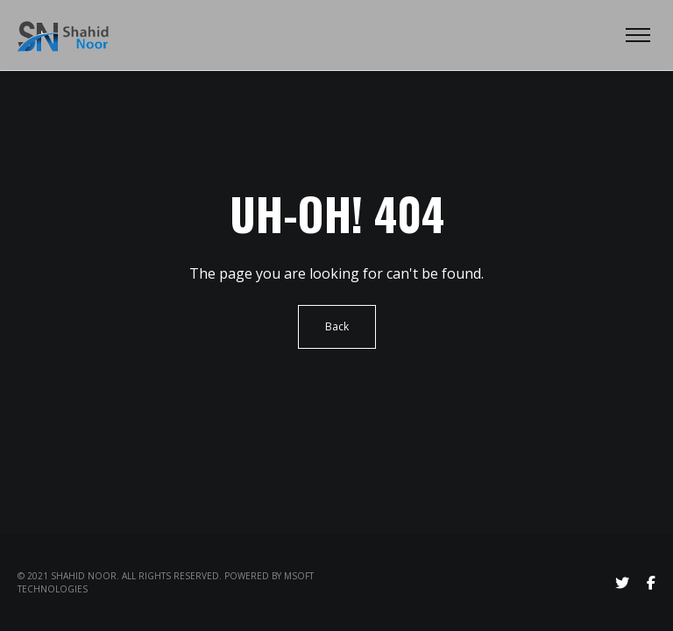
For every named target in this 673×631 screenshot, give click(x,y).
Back (337, 326)
